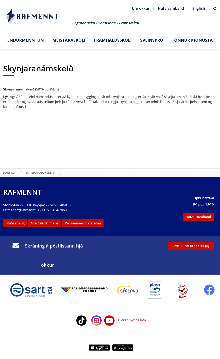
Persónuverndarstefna (83, 223)
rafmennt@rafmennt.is (21, 210)
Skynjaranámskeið (40, 173)
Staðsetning (15, 223)
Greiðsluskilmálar (45, 223)
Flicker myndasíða (131, 320)
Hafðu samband (198, 217)
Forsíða (9, 173)
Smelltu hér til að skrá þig (191, 246)
